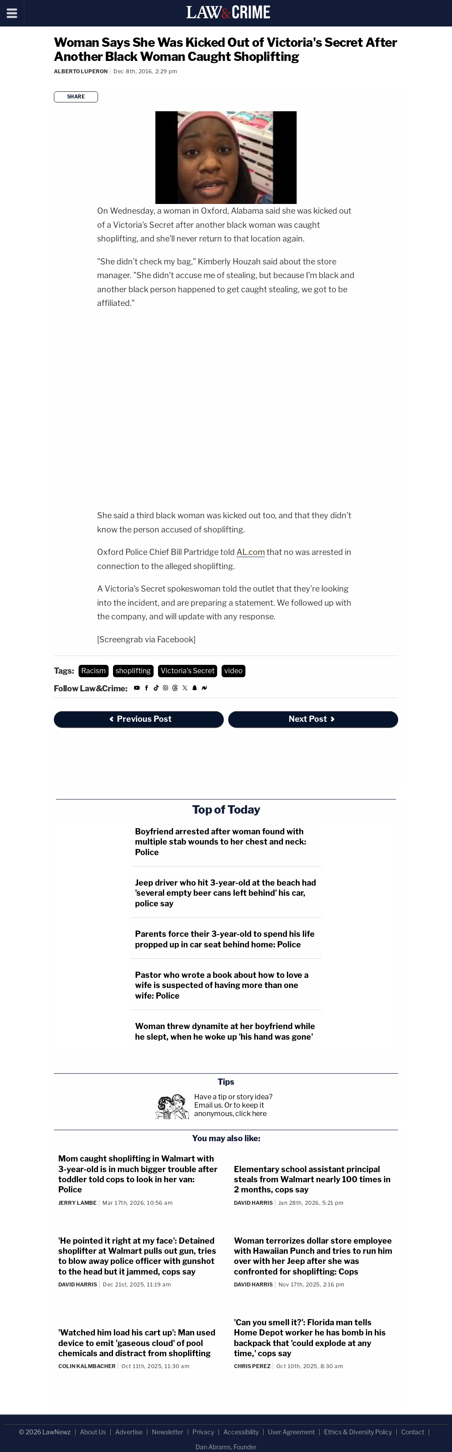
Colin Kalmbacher (87, 1366)
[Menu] (12, 13)
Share (76, 97)
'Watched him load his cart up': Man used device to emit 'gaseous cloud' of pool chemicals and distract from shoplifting (136, 1343)
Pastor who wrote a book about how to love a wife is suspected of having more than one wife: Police (222, 985)
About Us (93, 1432)
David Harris (253, 1202)
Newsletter (167, 1432)
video (233, 671)
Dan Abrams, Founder (226, 1447)
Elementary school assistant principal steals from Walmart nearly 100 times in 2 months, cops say (312, 1180)
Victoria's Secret (188, 671)
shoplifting (133, 671)
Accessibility (241, 1432)
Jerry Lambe (77, 1202)
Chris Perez (252, 1366)
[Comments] (55, 83)
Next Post (312, 719)
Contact (412, 1432)
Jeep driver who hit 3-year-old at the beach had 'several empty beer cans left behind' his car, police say (225, 893)
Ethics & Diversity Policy (358, 1432)
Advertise (129, 1432)
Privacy (203, 1432)
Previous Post (140, 719)
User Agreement (291, 1432)
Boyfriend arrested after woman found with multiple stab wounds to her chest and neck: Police (220, 842)
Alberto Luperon (81, 71)
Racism (93, 671)
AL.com (251, 552)
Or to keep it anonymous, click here (230, 1109)
